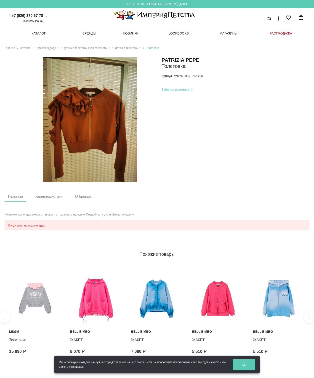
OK (244, 364)
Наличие (15, 196)
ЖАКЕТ (76, 340)
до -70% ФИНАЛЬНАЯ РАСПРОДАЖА (157, 4)
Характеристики (49, 196)
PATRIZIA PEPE (180, 60)
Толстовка (17, 340)
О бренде (83, 196)
